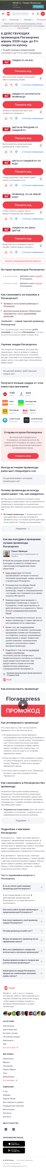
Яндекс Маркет (9, 1069)
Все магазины (10, 1080)
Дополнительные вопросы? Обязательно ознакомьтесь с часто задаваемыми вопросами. (22, 313)
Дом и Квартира (10, 1029)
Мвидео (6, 1062)
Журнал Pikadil (9, 1099)
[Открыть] (38, 6)
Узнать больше (23, 28)
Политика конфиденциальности (15, 1166)
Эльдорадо (8, 1066)
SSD (4, 1044)
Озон (5, 1073)
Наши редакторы (13, 573)
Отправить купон (23, 456)
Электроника (8, 1026)
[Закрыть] (2, 5)
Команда (6, 1095)
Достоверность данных (13, 1102)
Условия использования (12, 1163)
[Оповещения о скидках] (33, 14)
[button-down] (16, 84)
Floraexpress (35, 53)
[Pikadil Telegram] (14, 1129)
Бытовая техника (10, 1033)
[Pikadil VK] (6, 1129)
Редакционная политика (13, 1106)
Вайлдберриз (8, 1077)
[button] (13, 13)
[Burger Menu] (3, 14)
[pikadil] (7, 14)
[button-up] (6, 84)
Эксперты (7, 1113)
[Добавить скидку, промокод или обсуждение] (43, 14)
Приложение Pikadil (13, 1138)
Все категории (11, 1047)
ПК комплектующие (11, 1037)
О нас (5, 1091)
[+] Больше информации (32, 85)
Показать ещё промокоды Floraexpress (23, 261)
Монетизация (8, 1109)
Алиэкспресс (8, 1059)
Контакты (7, 1117)
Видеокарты (8, 1040)
